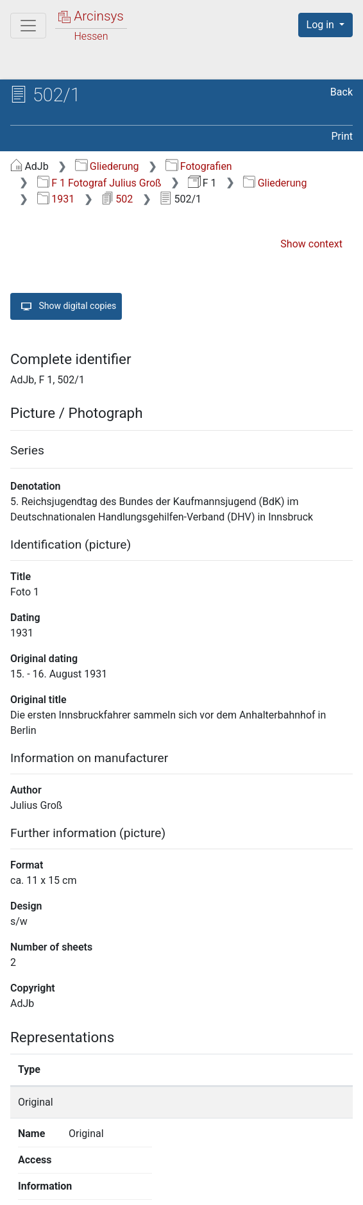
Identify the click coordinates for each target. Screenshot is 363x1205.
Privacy (173, 1187)
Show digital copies (66, 306)
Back (341, 92)
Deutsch (76, 1163)
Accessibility (252, 1187)
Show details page (297, 1102)
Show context (311, 244)
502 (117, 199)
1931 (55, 199)
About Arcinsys (87, 1187)
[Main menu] (28, 25)
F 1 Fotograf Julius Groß (99, 183)
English (29, 1163)
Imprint (331, 1187)
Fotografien (198, 166)
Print (342, 136)
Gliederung (107, 166)
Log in (322, 25)
